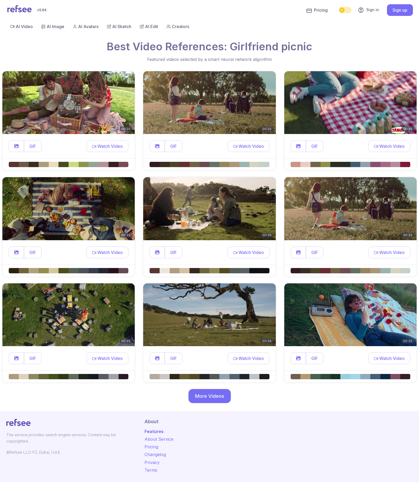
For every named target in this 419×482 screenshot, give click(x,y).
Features (154, 431)
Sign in (368, 10)
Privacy (152, 462)
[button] (16, 146)
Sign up (400, 10)
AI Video (21, 26)
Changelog (155, 454)
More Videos (209, 396)
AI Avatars (85, 26)
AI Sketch (119, 26)
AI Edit (149, 26)
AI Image (52, 26)
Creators (177, 26)
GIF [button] (32, 146)
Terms (151, 470)
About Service (159, 439)
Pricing (317, 10)
